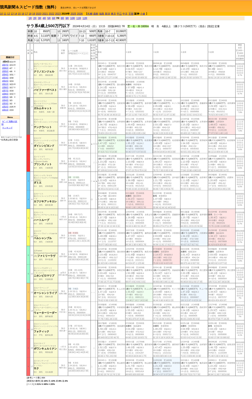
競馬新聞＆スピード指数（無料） (29, 7)
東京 (113, 13)
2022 (51, 13)
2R (34, 18)
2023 (58, 13)
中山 (119, 14)
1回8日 (5, 87)
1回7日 (5, 90)
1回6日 (5, 94)
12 (8, 13)
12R (84, 18)
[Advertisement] (10, 35)
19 (33, 13)
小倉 (142, 13)
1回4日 (5, 100)
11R (78, 18)
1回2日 (5, 106)
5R (49, 18)
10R (72, 18)
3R (39, 18)
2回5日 (5, 71)
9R (67, 18)
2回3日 (5, 78)
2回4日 (5, 74)
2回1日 (5, 84)
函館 (95, 13)
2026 (80, 13)
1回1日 (5, 110)
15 (19, 13)
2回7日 (5, 65)
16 (23, 13)
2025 (73, 13)
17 (26, 13)
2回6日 (5, 68)
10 (1, 13)
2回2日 (5, 81)
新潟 (107, 13)
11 (5, 13)
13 (12, 13)
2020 (39, 13)
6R (53, 18)
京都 (131, 14)
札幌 (90, 13)
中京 (125, 13)
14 (15, 13)
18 (30, 13)
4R (44, 18)
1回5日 (5, 97)
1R (30, 18)
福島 (101, 13)
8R (62, 18)
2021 (45, 13)
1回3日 (5, 103)
